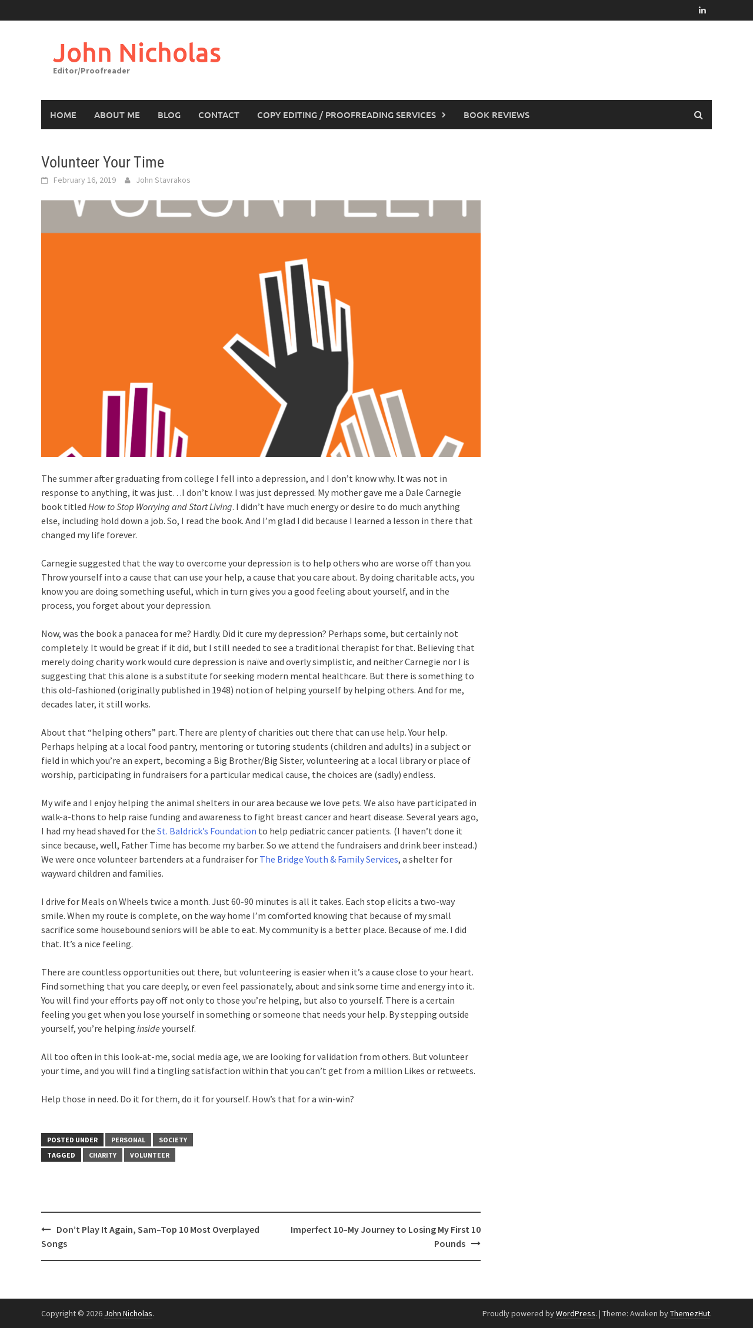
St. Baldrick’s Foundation (206, 831)
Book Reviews (496, 114)
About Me (117, 114)
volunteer (149, 1155)
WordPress (575, 1313)
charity (102, 1155)
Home (63, 114)
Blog (169, 114)
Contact (218, 114)
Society (173, 1139)
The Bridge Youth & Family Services (328, 859)
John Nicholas (137, 52)
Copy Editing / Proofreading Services (346, 114)
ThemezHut (690, 1313)
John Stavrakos (163, 180)
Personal (128, 1139)
